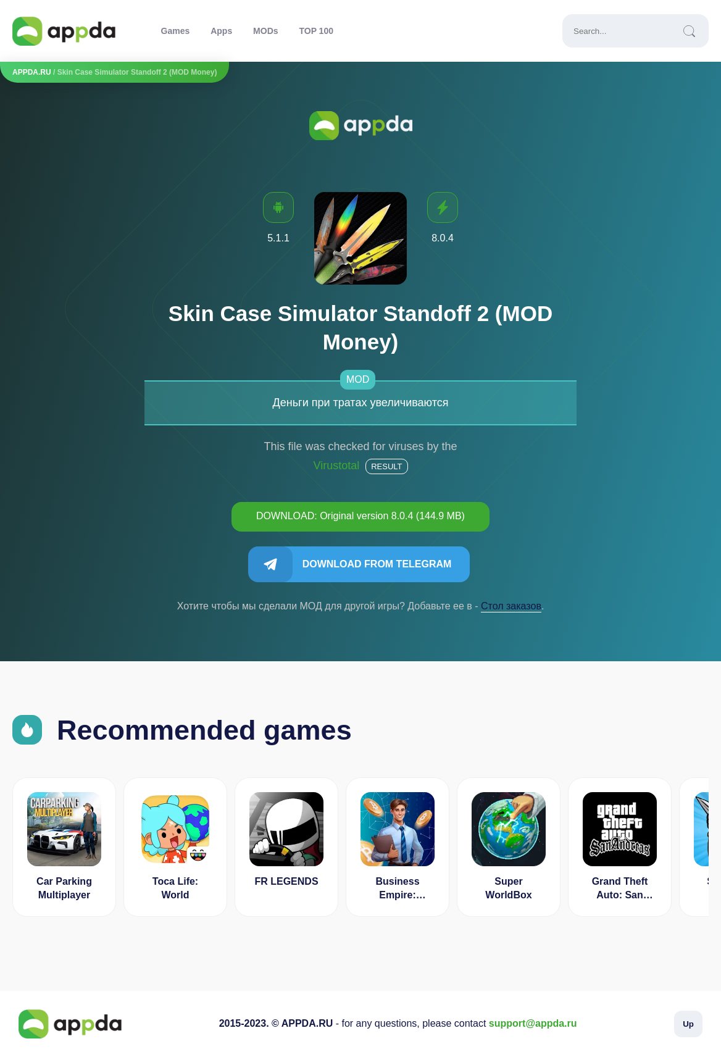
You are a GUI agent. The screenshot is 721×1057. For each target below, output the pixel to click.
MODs (265, 31)
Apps (221, 31)
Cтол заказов (511, 606)
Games (175, 31)
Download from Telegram (377, 564)
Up (688, 1024)
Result (386, 466)
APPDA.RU (31, 72)
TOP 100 (316, 31)
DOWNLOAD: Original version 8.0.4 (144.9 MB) (360, 516)
